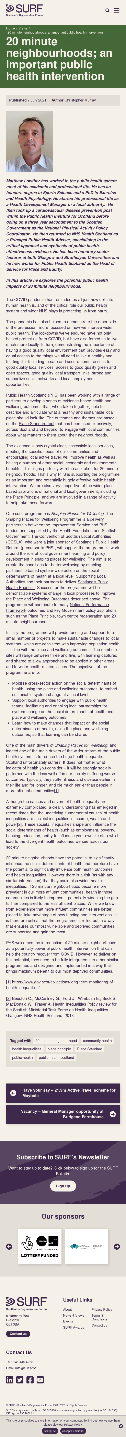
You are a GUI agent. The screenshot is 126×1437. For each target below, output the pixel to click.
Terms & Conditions (99, 1317)
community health (97, 1040)
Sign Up (63, 1185)
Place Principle (26, 497)
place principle (59, 1049)
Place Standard (89, 1049)
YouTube (40, 1379)
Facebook (30, 1379)
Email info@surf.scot (21, 1368)
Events (68, 1321)
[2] (19, 824)
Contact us (18, 1333)
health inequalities (27, 1049)
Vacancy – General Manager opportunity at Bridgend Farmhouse (63, 1114)
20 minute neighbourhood (56, 1040)
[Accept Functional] (121, 1426)
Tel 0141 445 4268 (19, 1362)
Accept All (50, 1431)
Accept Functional (73, 1431)
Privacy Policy (102, 1310)
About (67, 1310)
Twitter (19, 1379)
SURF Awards (73, 1327)
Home (24, 10)
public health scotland (56, 1057)
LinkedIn (9, 1379)
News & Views (73, 1315)
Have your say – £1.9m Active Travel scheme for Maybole (63, 1093)
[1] (56, 790)
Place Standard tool (36, 423)
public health (22, 1057)
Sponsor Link (39, 1246)
